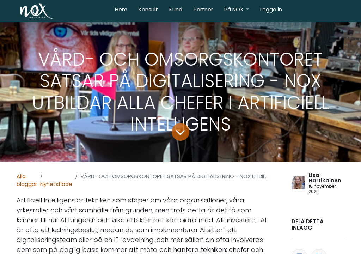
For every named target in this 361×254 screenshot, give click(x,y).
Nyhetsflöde (56, 184)
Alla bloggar (27, 180)
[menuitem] (121, 11)
